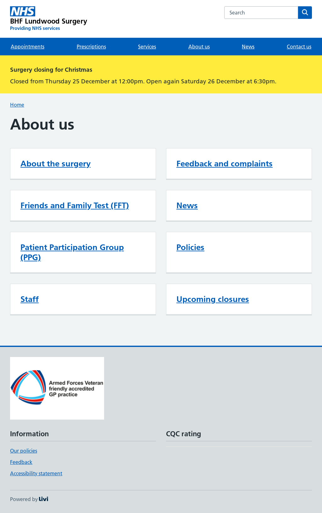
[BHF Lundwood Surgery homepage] (48, 18)
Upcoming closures (212, 299)
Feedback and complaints (224, 164)
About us (199, 46)
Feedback (21, 462)
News (248, 46)
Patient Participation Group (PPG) (72, 252)
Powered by (29, 499)
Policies (190, 247)
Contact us (299, 46)
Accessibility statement (36, 473)
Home (17, 105)
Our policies (23, 451)
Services (147, 46)
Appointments (27, 46)
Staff (29, 299)
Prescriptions (91, 46)
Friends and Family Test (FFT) (74, 205)
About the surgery (55, 164)
